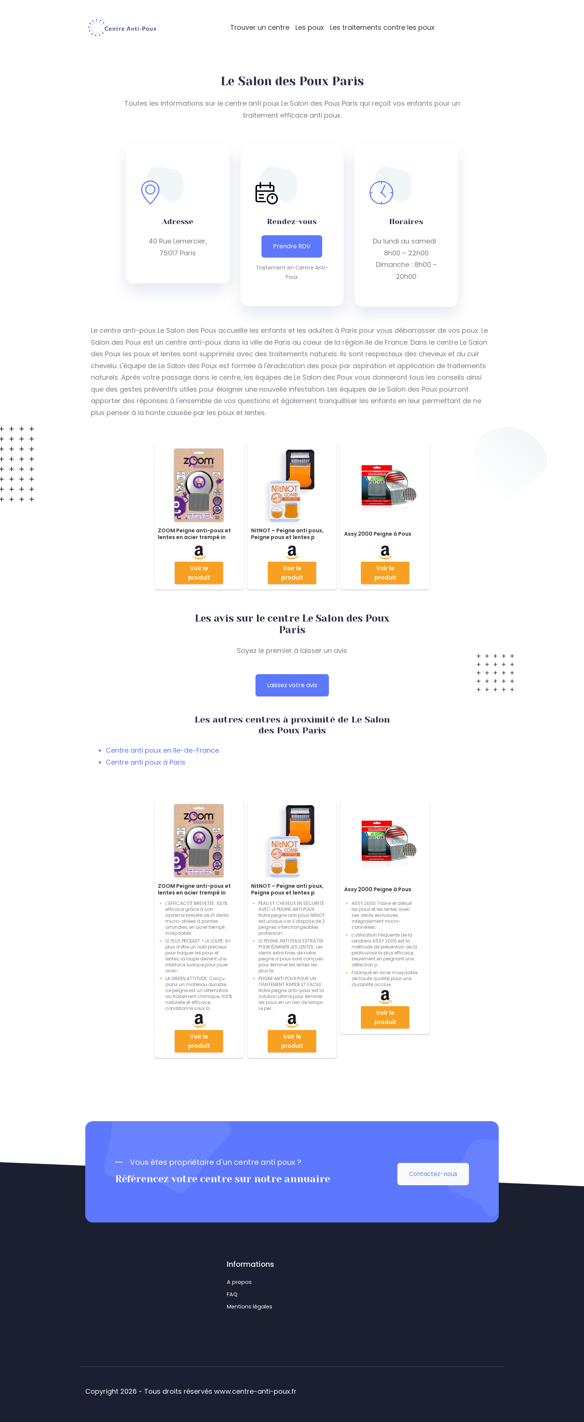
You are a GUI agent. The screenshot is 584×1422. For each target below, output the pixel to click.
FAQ (232, 1294)
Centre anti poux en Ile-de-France (162, 750)
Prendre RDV (292, 246)
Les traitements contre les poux (382, 27)
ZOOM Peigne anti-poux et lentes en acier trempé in (194, 534)
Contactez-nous (433, 1174)
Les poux (309, 27)
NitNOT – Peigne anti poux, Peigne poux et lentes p (287, 534)
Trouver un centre (259, 27)
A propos (239, 1282)
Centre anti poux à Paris (145, 762)
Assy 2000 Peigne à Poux (378, 533)
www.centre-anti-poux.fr (255, 1391)
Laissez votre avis (292, 685)
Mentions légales (249, 1306)
